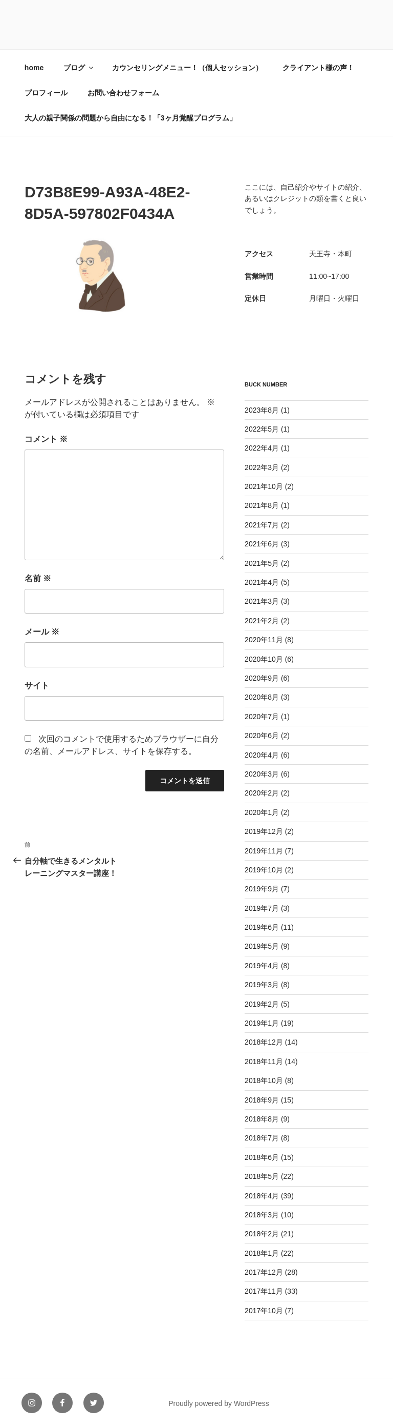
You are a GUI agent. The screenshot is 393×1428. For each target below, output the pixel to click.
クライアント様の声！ (318, 68)
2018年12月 (264, 1042)
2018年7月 (262, 1138)
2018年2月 (262, 1234)
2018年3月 (262, 1215)
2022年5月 (262, 429)
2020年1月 (262, 812)
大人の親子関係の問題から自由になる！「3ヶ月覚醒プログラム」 (130, 118)
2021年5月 (262, 563)
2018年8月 (262, 1119)
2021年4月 (262, 582)
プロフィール (46, 93)
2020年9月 (262, 678)
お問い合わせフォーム (123, 93)
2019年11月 (264, 851)
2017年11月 (264, 1291)
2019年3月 (262, 985)
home (34, 68)
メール (42, 631)
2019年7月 (262, 908)
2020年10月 (264, 659)
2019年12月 (264, 831)
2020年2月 (262, 793)
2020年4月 (262, 755)
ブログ (79, 68)
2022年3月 (262, 467)
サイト (37, 685)
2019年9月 (262, 889)
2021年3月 (262, 601)
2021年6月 (262, 544)
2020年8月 (262, 697)
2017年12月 (264, 1272)
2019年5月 (262, 946)
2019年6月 (262, 927)
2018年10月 (264, 1080)
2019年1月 (262, 1023)
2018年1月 (262, 1253)
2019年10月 (264, 870)
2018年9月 (262, 1100)
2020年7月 (262, 716)
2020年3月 (262, 774)
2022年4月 (262, 448)
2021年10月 (264, 486)
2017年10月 (264, 1311)
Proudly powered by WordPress (218, 1403)
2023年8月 (262, 410)
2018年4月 (262, 1196)
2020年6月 (262, 735)
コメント (46, 439)
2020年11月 (264, 640)
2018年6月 (262, 1157)
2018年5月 (262, 1176)
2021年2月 (262, 621)
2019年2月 (262, 1004)
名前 (38, 578)
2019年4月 (262, 966)
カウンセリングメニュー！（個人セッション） (187, 68)
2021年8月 (262, 505)
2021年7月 (262, 525)
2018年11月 (264, 1061)
